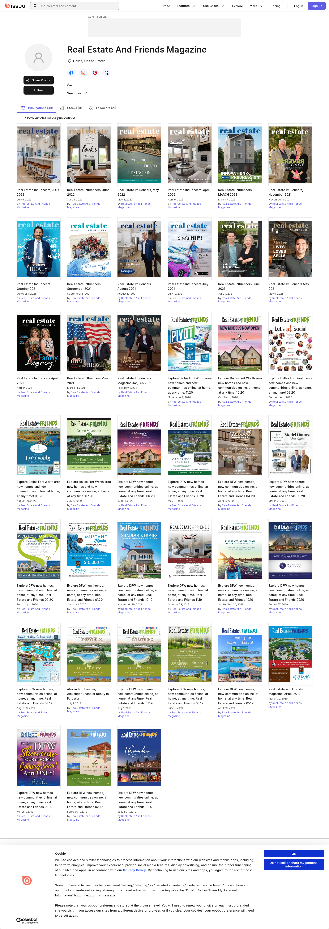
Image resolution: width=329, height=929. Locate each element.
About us (172, 858)
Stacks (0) (71, 108)
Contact (172, 886)
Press (170, 879)
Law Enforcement (56, 919)
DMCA (100, 919)
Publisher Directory (277, 865)
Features (221, 865)
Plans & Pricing (176, 872)
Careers (172, 865)
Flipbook (221, 872)
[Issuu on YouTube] (305, 919)
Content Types (225, 858)
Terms (22, 919)
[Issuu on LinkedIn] (255, 919)
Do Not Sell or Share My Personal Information (165, 919)
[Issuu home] (15, 6)
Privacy (35, 919)
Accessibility (127, 919)
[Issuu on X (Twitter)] (272, 919)
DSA (111, 919)
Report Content (81, 919)
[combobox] (78, 6)
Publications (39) (37, 108)
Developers (272, 858)
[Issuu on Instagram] (289, 919)
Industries (222, 879)
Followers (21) (102, 108)
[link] (166, 6)
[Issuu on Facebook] (238, 919)
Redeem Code (274, 872)
